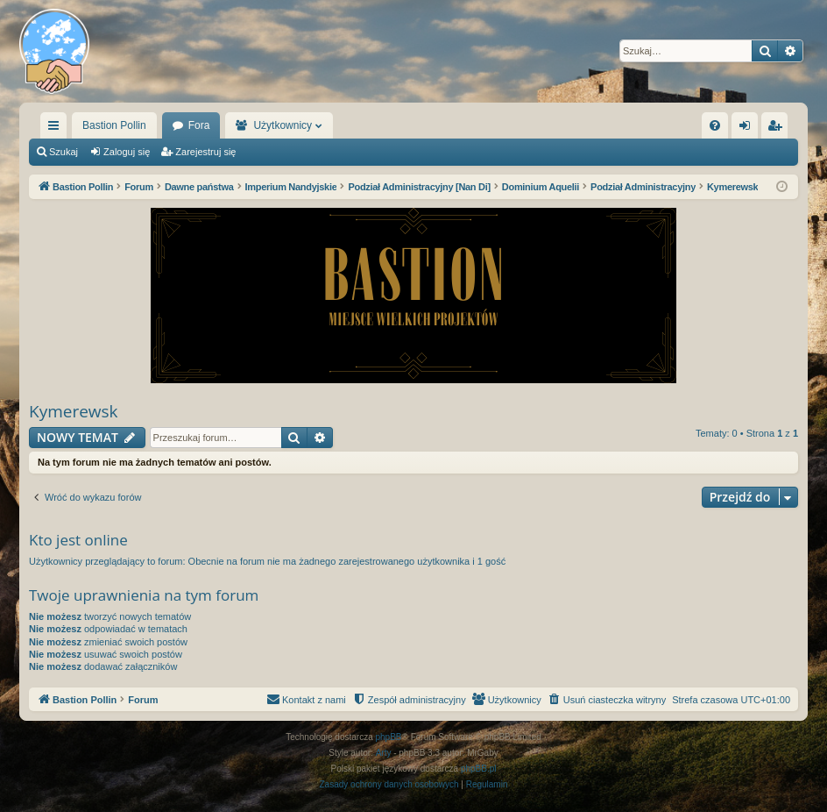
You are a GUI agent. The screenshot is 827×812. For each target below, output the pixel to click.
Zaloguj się (126, 151)
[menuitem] (715, 125)
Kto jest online (78, 540)
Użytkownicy (282, 125)
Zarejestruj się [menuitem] (778, 129)
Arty (384, 753)
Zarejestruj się (205, 151)
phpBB (389, 737)
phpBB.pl (479, 768)
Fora (199, 125)
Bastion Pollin (114, 125)
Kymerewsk (73, 411)
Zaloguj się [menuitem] (748, 129)
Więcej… (57, 129)
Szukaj (63, 151)
